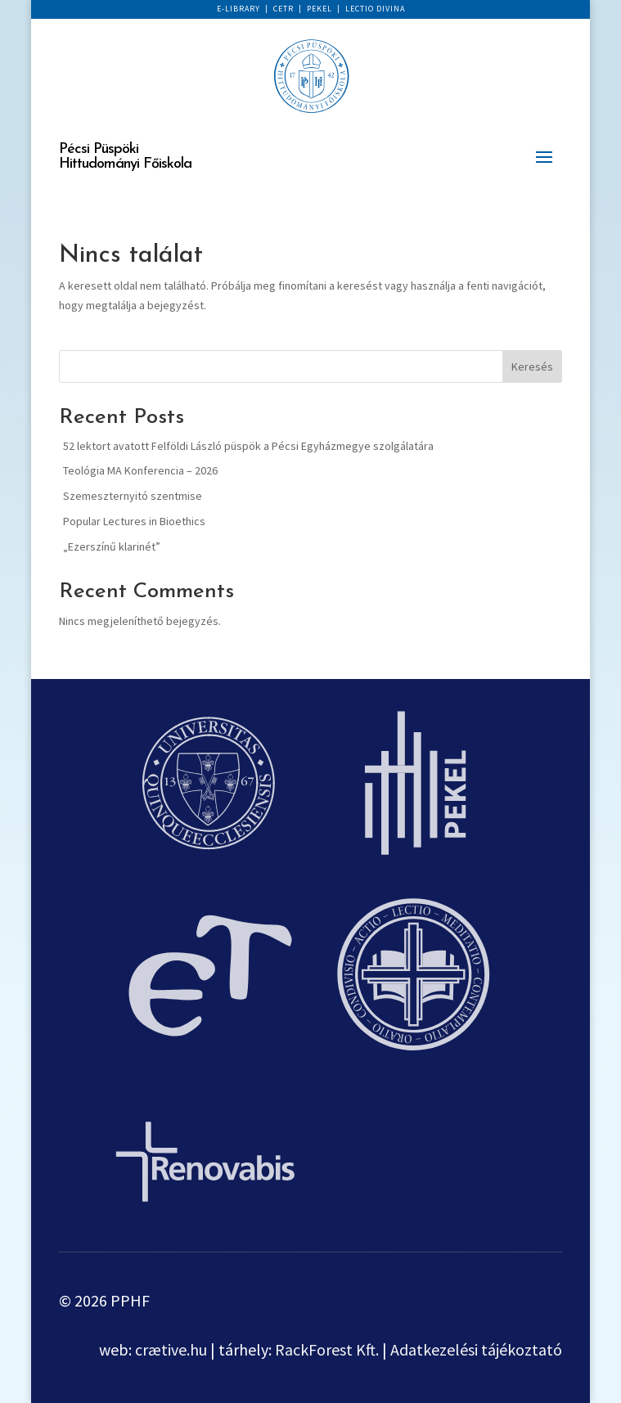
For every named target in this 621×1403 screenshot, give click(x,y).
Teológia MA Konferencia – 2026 (140, 470)
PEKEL (319, 8)
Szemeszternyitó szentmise (132, 495)
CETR (283, 8)
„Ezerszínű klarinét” (111, 546)
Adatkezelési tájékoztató (476, 1349)
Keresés (532, 366)
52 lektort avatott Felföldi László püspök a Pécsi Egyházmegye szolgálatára (248, 445)
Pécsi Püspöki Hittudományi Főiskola (125, 157)
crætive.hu (171, 1349)
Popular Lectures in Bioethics (134, 521)
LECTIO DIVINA (375, 8)
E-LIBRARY (238, 8)
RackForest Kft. (327, 1349)
